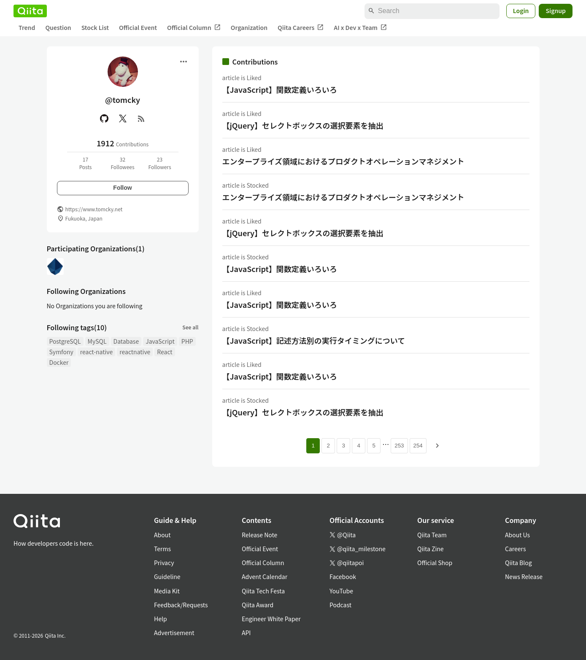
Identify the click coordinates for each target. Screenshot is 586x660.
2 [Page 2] (328, 445)
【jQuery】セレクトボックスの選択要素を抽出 (302, 125)
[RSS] (141, 118)
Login (521, 10)
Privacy (164, 562)
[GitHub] (104, 118)
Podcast (340, 605)
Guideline (167, 576)
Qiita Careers (301, 27)
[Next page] (437, 445)
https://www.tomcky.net (94, 209)
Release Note (259, 535)
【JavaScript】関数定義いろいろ (279, 89)
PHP (187, 341)
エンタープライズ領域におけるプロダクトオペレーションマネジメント (343, 161)
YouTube (341, 591)
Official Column (194, 27)
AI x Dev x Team (360, 27)
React (164, 352)
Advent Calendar (264, 576)
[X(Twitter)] (122, 118)
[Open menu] (183, 61)
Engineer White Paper (271, 618)
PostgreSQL (65, 341)
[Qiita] (30, 11)
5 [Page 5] (374, 445)
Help (160, 618)
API (246, 632)
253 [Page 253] (399, 445)
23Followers (159, 163)
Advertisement (174, 632)
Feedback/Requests (181, 605)
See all (190, 327)
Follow (122, 187)
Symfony (61, 352)
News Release (524, 576)
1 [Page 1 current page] (313, 445)
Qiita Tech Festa (263, 591)
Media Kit (167, 591)
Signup (555, 10)
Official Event (138, 27)
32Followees (122, 163)
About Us (517, 535)
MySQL (97, 341)
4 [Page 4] (358, 445)
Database (126, 341)
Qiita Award (257, 605)
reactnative (134, 352)
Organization (249, 27)
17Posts (85, 163)
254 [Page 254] (418, 445)
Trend (27, 27)
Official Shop (434, 562)
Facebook (342, 576)
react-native (96, 352)
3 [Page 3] (343, 445)
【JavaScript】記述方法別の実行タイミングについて (313, 340)
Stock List (95, 27)
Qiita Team (432, 535)
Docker (59, 362)
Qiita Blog (518, 562)
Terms (162, 548)
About (162, 535)
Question (58, 27)
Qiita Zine (430, 548)
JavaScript (160, 341)
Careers (515, 548)
